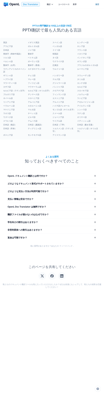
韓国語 (55, 53)
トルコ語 (7, 57)
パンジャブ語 (58, 86)
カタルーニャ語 (34, 105)
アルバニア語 (33, 102)
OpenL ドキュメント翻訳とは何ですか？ (52, 175)
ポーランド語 (33, 61)
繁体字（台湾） (10, 65)
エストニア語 (58, 98)
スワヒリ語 (8, 121)
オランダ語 (82, 61)
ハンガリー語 (58, 75)
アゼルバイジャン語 (85, 102)
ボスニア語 (8, 135)
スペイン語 (57, 42)
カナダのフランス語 (36, 69)
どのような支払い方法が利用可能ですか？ (52, 191)
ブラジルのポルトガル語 (87, 65)
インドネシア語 (83, 57)
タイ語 (55, 57)
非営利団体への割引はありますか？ (52, 229)
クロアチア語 (58, 90)
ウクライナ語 (58, 61)
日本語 (6, 50)
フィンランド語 (59, 94)
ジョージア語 (58, 117)
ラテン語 (81, 113)
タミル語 (81, 79)
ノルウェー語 (83, 94)
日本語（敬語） (10, 124)
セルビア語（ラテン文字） (14, 90)
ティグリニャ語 (34, 128)
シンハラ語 (82, 109)
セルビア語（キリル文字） (39, 90)
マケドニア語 (9, 109)
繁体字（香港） (34, 65)
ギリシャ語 (8, 75)
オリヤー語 (82, 117)
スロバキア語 (83, 90)
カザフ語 (7, 86)
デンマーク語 (33, 94)
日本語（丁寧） (59, 124)
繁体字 (31, 53)
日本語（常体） (10, 128)
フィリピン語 (33, 83)
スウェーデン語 (83, 75)
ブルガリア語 (9, 94)
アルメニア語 (58, 102)
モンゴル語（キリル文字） (64, 109)
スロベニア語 (33, 98)
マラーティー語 (10, 83)
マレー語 (31, 79)
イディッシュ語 (83, 121)
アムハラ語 (32, 121)
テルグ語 (56, 79)
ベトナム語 (32, 57)
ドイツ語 (56, 50)
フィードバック (66, 246)
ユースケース (64, 4)
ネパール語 (8, 98)
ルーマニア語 (83, 69)
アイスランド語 (59, 135)
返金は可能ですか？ (52, 237)
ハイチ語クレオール (61, 105)
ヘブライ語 (8, 79)
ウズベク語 (8, 117)
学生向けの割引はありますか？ (52, 222)
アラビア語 (8, 46)
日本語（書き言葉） (85, 124)
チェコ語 (31, 75)
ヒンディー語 (83, 42)
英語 (5, 42)
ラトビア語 (82, 98)
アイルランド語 (83, 105)
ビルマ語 (31, 117)
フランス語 (82, 50)
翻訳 (50, 4)
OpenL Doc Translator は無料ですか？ (52, 206)
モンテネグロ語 (34, 135)
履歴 (97, 4)
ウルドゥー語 (58, 69)
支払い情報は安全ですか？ (52, 199)
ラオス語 (7, 113)
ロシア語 (81, 46)
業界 (75, 4)
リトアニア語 (9, 102)
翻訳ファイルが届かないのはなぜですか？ (52, 214)
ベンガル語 (57, 46)
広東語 (55, 65)
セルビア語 (82, 86)
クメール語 (57, 113)
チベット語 (32, 113)
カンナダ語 (82, 83)
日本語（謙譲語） (35, 124)
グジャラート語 (59, 83)
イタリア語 (82, 53)
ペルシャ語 (8, 61)
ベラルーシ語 (9, 105)
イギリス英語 (33, 42)
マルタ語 (31, 109)
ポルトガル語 (33, 46)
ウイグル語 (57, 121)
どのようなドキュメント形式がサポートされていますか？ (52, 183)
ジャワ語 (31, 50)
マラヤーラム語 (34, 86)
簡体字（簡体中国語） (12, 53)
